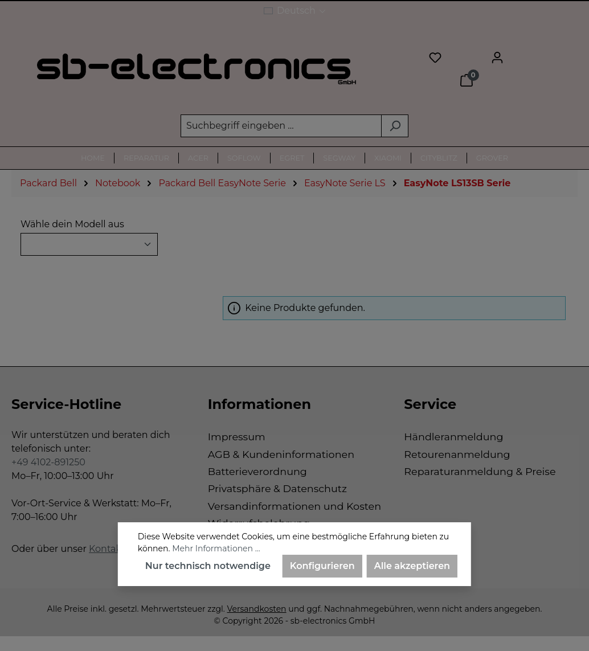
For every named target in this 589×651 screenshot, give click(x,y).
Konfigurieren (322, 565)
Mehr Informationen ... (216, 548)
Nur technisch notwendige (208, 565)
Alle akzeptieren (412, 565)
